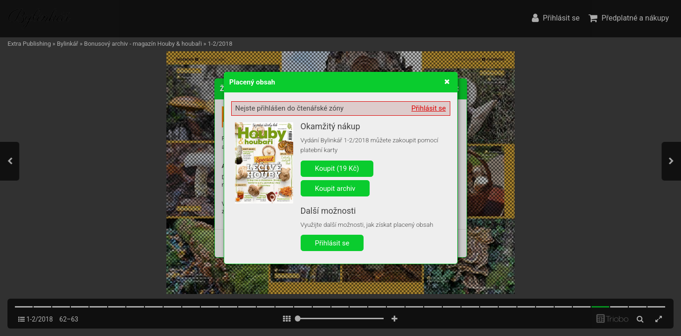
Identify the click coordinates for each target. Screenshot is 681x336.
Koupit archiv (335, 188)
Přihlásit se (429, 108)
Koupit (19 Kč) (337, 168)
